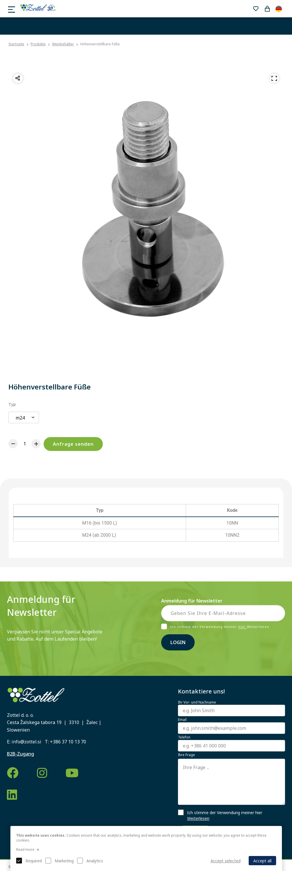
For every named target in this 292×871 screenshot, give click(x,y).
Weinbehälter (63, 44)
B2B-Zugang (20, 754)
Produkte (38, 44)
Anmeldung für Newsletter (191, 601)
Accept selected (226, 860)
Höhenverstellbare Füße (100, 44)
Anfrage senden (73, 444)
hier (242, 627)
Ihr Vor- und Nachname (197, 702)
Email (182, 719)
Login (177, 642)
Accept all (262, 860)
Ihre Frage (186, 755)
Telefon (184, 737)
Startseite (16, 44)
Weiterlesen (198, 818)
